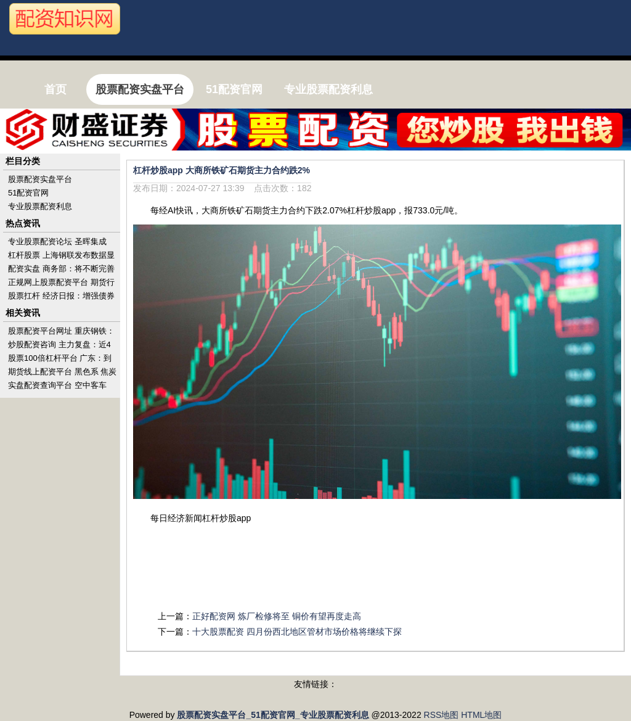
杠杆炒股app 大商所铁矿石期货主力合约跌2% (221, 170)
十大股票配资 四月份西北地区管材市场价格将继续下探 (297, 632)
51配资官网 (28, 192)
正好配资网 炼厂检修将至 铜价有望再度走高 (276, 616)
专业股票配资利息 (40, 206)
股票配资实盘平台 (40, 179)
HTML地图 (481, 715)
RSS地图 (441, 715)
